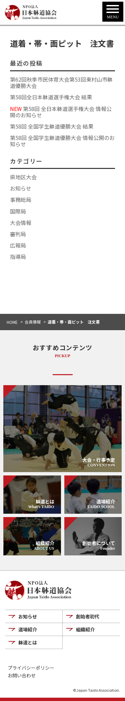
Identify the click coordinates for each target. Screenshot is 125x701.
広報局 (18, 245)
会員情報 (33, 322)
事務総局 (20, 200)
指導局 (18, 257)
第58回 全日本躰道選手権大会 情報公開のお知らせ (61, 112)
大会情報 (20, 223)
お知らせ (20, 188)
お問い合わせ (22, 675)
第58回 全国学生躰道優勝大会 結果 (51, 126)
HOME (12, 322)
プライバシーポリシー (31, 668)
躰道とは (27, 642)
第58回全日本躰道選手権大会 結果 (51, 97)
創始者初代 (87, 616)
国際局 (18, 211)
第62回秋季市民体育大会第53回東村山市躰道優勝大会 (61, 82)
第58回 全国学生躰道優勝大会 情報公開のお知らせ (62, 141)
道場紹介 (27, 629)
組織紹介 (85, 629)
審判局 (18, 234)
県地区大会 (23, 177)
